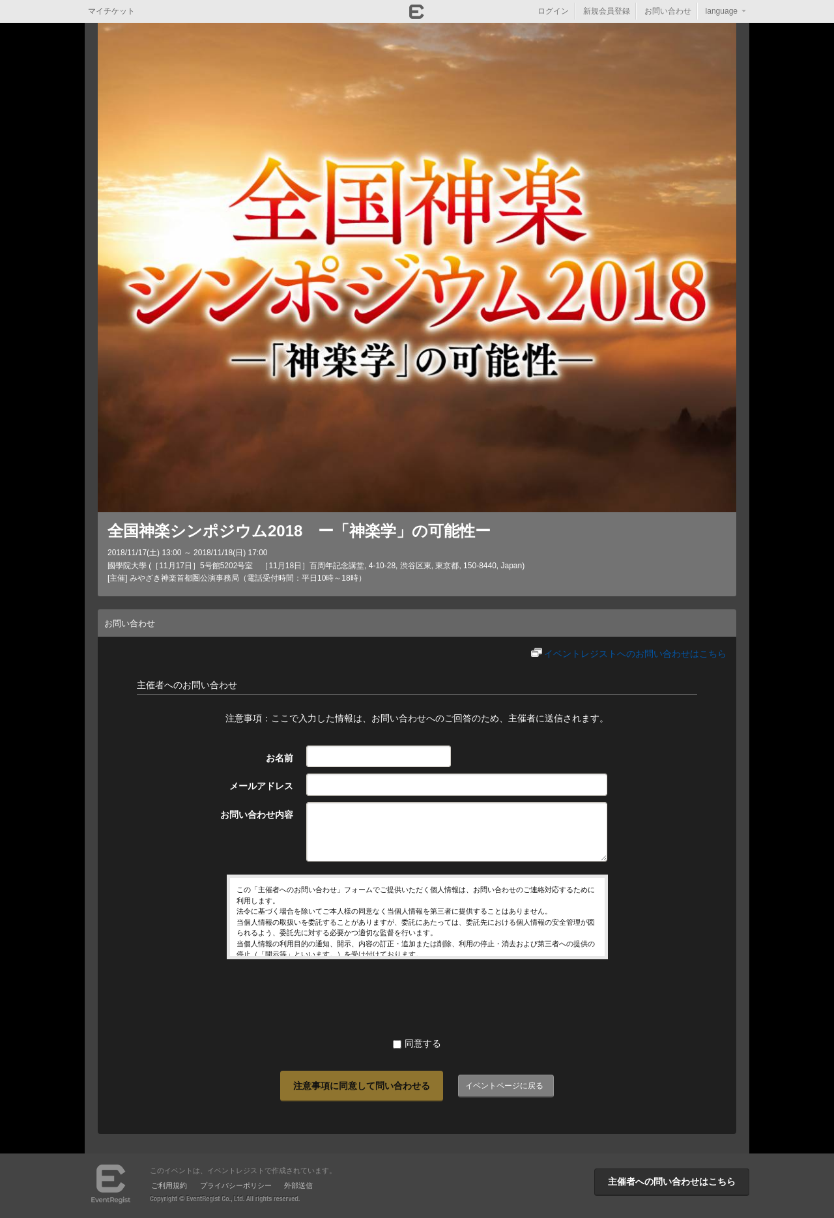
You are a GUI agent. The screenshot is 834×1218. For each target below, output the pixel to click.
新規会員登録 (606, 11)
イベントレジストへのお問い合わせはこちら (635, 653)
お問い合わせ (667, 11)
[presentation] (417, 997)
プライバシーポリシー (236, 1185)
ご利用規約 (169, 1185)
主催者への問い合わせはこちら (672, 1181)
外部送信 (298, 1185)
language (722, 11)
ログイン (553, 11)
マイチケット (111, 11)
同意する (417, 1043)
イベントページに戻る (504, 1085)
